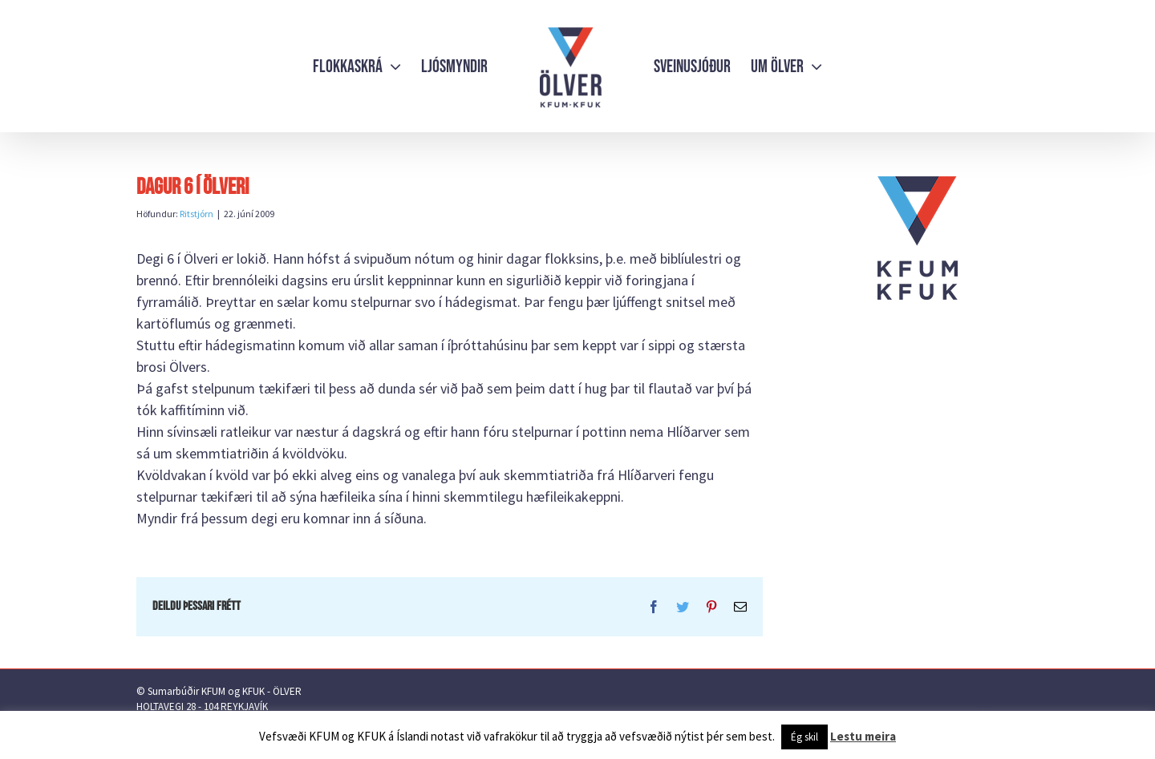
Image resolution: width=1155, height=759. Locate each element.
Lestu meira (863, 736)
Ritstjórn (196, 214)
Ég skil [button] (804, 737)
